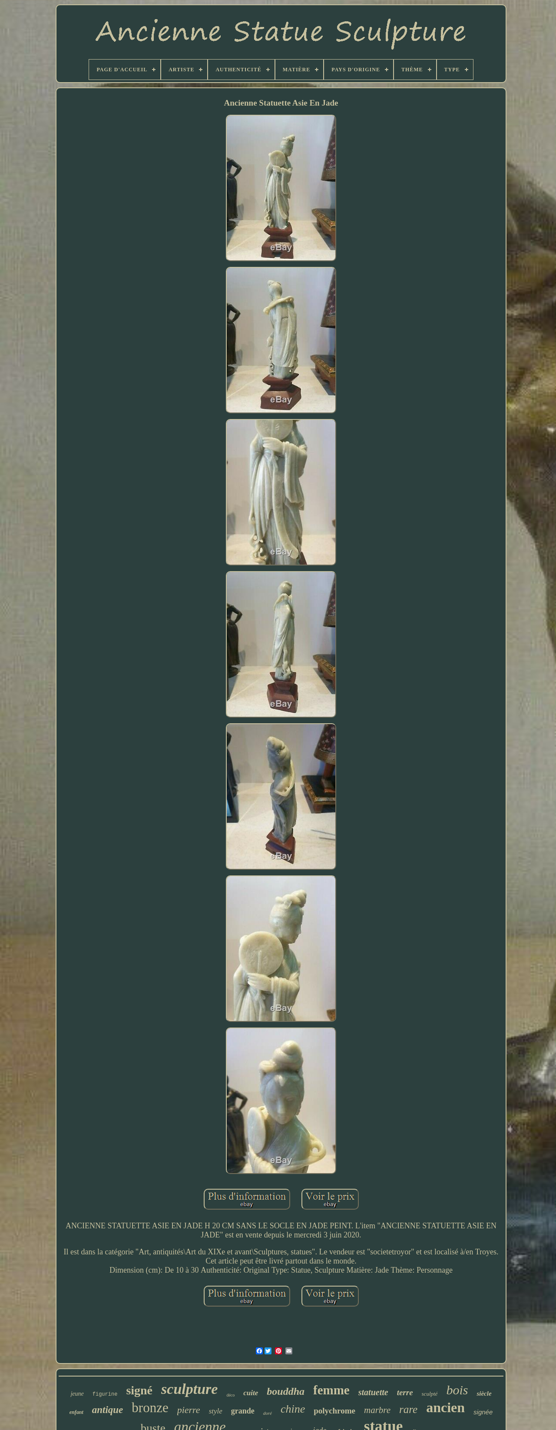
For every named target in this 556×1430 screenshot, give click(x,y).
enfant (76, 1412)
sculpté (430, 1393)
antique (107, 1409)
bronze (150, 1407)
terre (405, 1392)
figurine (105, 1394)
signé (139, 1390)
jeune (76, 1393)
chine (293, 1409)
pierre (188, 1409)
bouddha (285, 1391)
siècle (484, 1393)
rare (408, 1409)
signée (483, 1412)
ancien (445, 1407)
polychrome (334, 1410)
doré (267, 1413)
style (215, 1411)
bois (457, 1390)
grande (243, 1411)
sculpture (189, 1389)
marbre (377, 1410)
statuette (373, 1392)
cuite (250, 1393)
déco (230, 1395)
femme (331, 1390)
